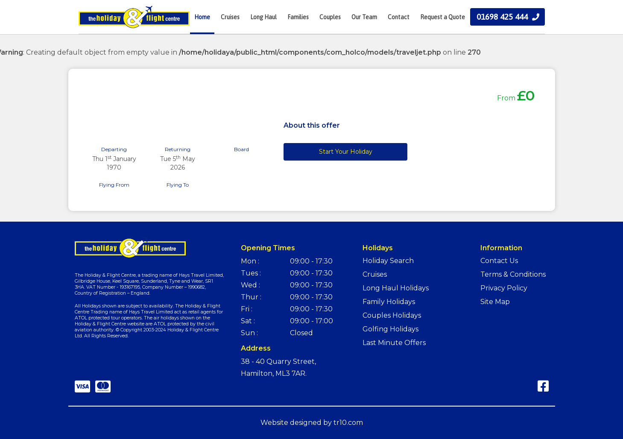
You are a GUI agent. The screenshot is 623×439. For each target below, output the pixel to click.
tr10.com (348, 423)
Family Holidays (389, 302)
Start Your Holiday (345, 151)
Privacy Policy (503, 288)
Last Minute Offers (394, 343)
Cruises (375, 274)
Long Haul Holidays (396, 288)
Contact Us (499, 261)
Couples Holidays (392, 315)
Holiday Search (388, 261)
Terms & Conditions (513, 274)
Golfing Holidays (390, 329)
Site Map (495, 302)
